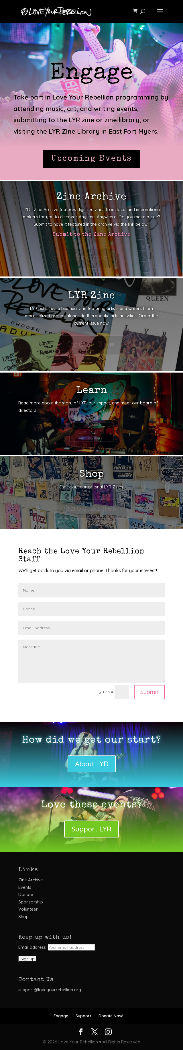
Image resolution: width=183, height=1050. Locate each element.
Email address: (56, 947)
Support (83, 1015)
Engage (61, 1015)
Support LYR (91, 829)
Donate (25, 894)
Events (24, 887)
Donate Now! (111, 1015)
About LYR (91, 763)
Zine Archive (30, 880)
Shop (23, 916)
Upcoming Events (91, 159)
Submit (149, 692)
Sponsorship (30, 902)
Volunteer (28, 909)
